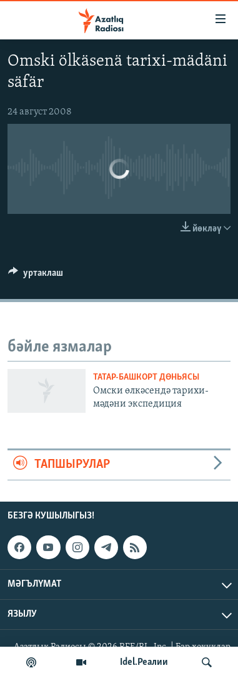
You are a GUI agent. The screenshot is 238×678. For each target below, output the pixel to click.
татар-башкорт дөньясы (146, 377)
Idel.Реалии (144, 662)
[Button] (35, 276)
